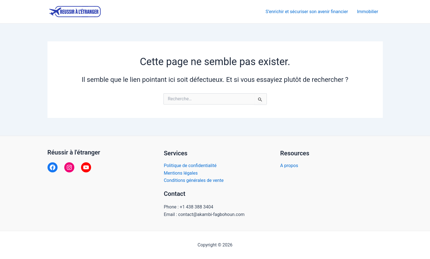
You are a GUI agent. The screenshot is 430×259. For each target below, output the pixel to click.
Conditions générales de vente (194, 180)
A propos (289, 165)
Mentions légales (181, 173)
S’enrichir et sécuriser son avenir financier (307, 11)
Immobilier (367, 11)
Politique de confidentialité (190, 165)
